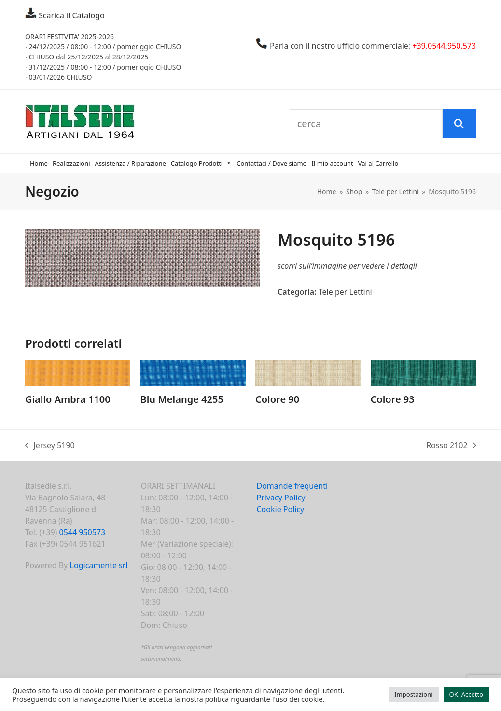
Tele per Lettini (345, 291)
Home (39, 163)
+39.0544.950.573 (444, 46)
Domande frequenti (292, 486)
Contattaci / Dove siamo (271, 163)
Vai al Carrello (378, 163)
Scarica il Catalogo (71, 15)
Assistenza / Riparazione (130, 163)
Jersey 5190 (50, 445)
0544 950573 (82, 532)
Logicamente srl (99, 565)
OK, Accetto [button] (466, 694)
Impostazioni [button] (413, 694)
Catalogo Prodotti (201, 163)
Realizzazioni (71, 163)
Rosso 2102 (451, 445)
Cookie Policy (281, 509)
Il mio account (332, 163)
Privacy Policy (281, 497)
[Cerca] (459, 123)
